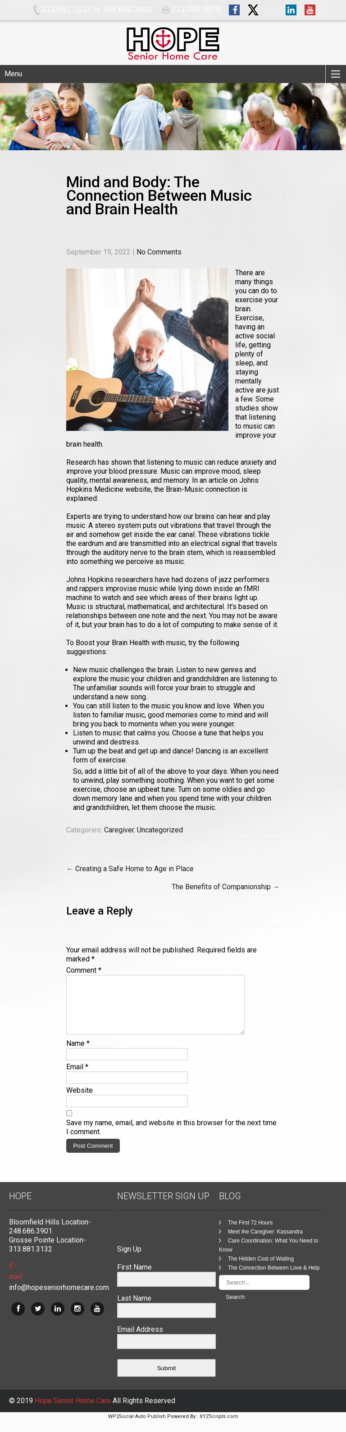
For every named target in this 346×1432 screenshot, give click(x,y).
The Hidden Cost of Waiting (261, 1269)
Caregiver (119, 830)
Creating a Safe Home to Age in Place (130, 868)
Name (78, 1054)
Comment (83, 970)
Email (77, 1077)
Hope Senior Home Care (74, 1411)
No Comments (159, 252)
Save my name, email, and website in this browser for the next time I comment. (171, 1138)
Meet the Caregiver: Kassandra (265, 1242)
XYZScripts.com (219, 1427)
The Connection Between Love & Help (273, 1278)
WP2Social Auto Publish (137, 1427)
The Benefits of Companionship (226, 886)
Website (79, 1101)
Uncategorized (160, 830)
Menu (13, 73)
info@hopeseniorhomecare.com (59, 1298)
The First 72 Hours (250, 1233)
